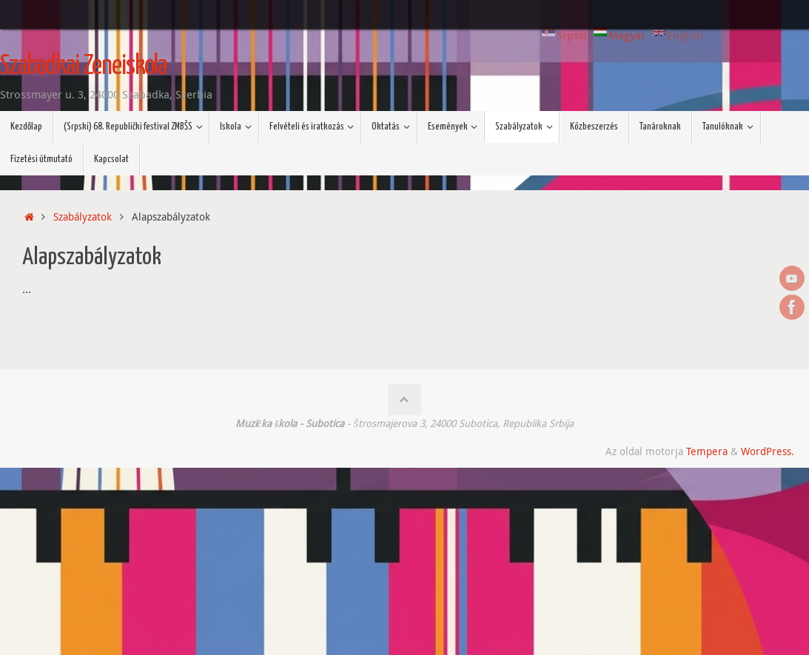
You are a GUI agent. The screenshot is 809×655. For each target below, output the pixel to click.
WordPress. (767, 451)
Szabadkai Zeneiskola (83, 66)
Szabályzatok (82, 217)
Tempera (707, 451)
